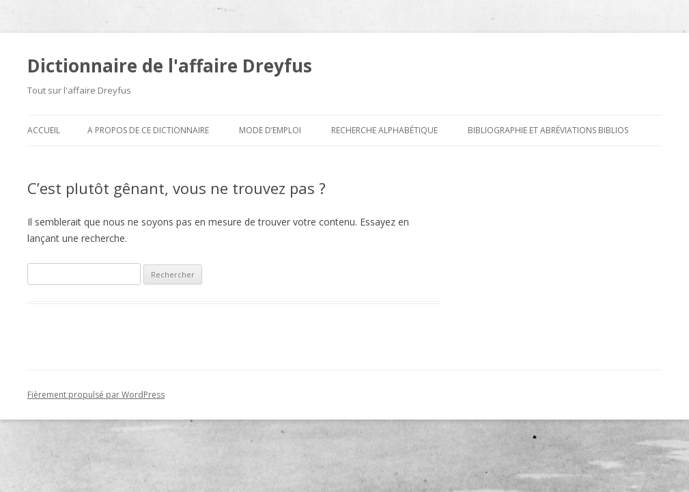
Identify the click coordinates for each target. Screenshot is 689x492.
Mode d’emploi (270, 130)
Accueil (43, 130)
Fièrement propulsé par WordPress (96, 394)
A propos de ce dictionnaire (148, 130)
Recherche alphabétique (384, 130)
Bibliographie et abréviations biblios (548, 130)
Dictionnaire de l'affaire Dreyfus (169, 65)
